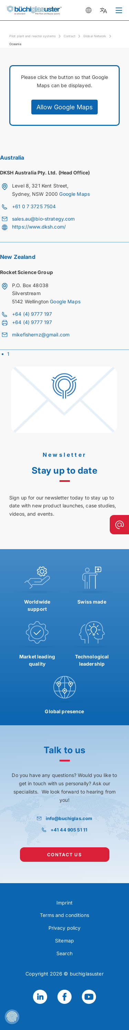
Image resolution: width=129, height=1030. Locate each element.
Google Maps (74, 194)
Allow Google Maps (64, 107)
